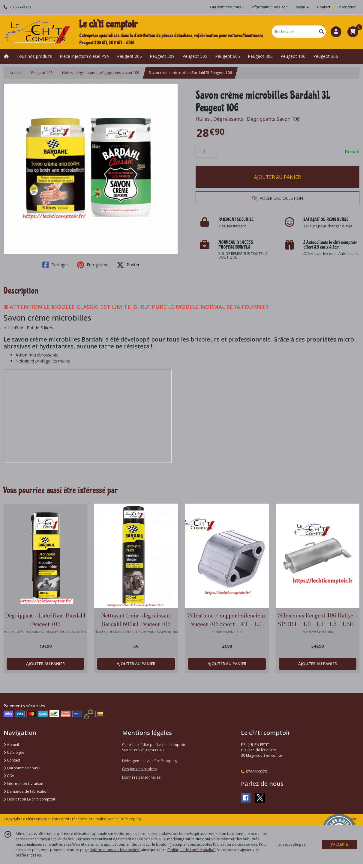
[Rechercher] (322, 31)
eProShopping (128, 818)
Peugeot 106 (41, 72)
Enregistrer (92, 264)
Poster (128, 264)
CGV (9, 775)
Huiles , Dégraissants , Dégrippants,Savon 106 (248, 119)
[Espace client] (336, 31)
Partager (55, 264)
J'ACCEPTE (339, 844)
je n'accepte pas (291, 844)
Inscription (347, 7)
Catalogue (14, 752)
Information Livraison (23, 783)
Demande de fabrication (26, 791)
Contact (323, 7)
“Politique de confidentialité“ (191, 849)
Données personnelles (141, 777)
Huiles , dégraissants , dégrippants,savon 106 (100, 72)
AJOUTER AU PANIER (277, 177)
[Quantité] (207, 152)
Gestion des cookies (139, 768)
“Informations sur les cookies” (115, 849)
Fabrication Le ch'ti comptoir (30, 799)
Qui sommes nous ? (22, 768)
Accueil (16, 72)
